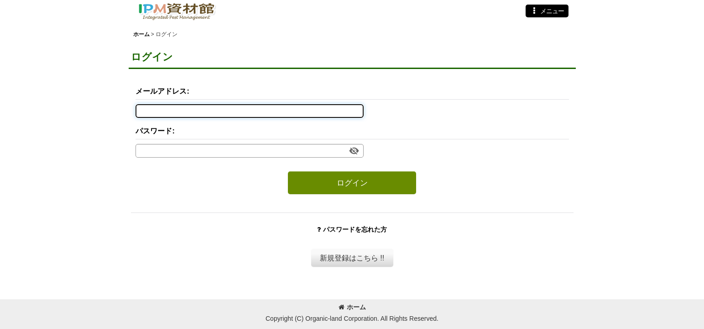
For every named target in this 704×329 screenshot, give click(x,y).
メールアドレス (161, 91)
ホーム (352, 307)
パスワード (154, 131)
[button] (547, 11)
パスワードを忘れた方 (352, 229)
